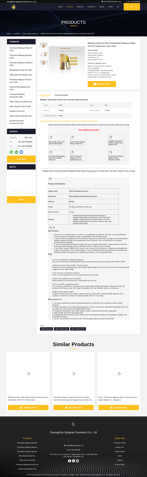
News (120, 456)
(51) (21, 102)
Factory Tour (120, 447)
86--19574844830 (133, 1)
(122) (17, 122)
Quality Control (120, 451)
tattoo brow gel (46, 329)
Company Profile (120, 443)
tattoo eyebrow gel (61, 329)
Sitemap (120, 460)
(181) (21, 64)
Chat (132, 7)
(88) (17, 95)
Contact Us (91, 7)
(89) (21, 70)
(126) (21, 56)
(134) (20, 81)
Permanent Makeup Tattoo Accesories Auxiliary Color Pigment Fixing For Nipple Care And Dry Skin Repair (73, 398)
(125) (21, 75)
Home (60, 7)
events (102, 7)
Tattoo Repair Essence (30, 33)
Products (70, 7)
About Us (80, 7)
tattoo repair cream (78, 329)
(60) (20, 106)
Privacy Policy (120, 464)
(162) (21, 49)
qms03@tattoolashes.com (111, 1)
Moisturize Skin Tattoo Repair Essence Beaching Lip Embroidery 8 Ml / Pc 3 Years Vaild (28, 398)
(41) (17, 111)
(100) (20, 88)
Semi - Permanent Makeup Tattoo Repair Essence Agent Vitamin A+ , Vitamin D (117, 398)
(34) (21, 116)
